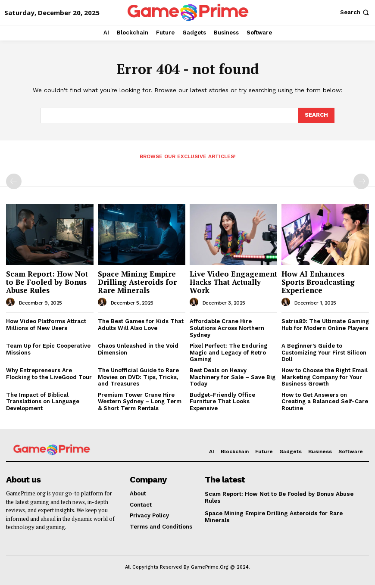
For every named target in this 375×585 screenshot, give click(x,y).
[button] (355, 12)
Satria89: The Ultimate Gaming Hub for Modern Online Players (325, 324)
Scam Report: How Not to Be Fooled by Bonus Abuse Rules (47, 282)
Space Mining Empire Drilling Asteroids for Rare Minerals (137, 282)
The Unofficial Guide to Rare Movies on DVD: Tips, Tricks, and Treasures (138, 377)
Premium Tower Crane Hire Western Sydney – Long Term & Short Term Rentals (139, 401)
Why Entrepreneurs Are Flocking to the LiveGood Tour (49, 373)
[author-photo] (11, 302)
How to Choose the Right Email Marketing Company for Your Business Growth (324, 377)
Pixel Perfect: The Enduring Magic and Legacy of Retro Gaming (228, 352)
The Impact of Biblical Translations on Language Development (42, 401)
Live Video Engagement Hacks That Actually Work (233, 282)
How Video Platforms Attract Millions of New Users (46, 324)
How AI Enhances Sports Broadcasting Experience (318, 282)
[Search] (316, 115)
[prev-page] (14, 181)
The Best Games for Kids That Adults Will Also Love (141, 324)
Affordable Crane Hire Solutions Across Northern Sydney (227, 328)
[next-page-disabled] (361, 181)
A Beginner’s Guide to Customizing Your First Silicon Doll (323, 352)
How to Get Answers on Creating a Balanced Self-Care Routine (324, 401)
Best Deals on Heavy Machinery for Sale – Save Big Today (232, 377)
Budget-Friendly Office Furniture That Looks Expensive (222, 401)
